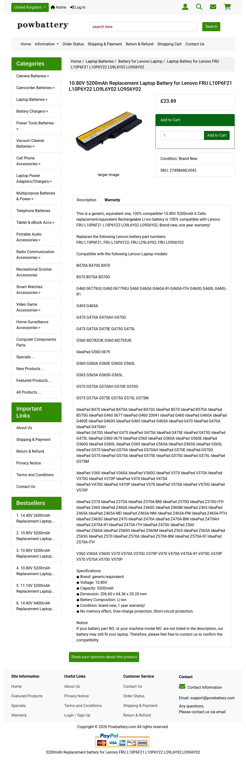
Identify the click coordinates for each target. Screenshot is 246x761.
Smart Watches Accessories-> (29, 290)
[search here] (143, 26)
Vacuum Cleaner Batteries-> (30, 143)
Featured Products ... (34, 380)
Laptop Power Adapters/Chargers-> (34, 178)
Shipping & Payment (105, 44)
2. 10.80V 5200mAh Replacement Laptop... (35, 536)
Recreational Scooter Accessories (34, 272)
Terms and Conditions (35, 475)
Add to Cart (217, 135)
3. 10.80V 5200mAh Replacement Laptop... (35, 553)
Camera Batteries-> (32, 76)
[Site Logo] (48, 25)
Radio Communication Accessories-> (35, 255)
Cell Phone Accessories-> (28, 161)
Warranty (19, 715)
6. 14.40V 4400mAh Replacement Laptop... (35, 606)
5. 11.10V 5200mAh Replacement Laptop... (35, 588)
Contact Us (194, 44)
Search (211, 26)
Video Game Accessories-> (28, 307)
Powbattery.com (122, 726)
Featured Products (27, 696)
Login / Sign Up (77, 715)
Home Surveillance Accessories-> (32, 325)
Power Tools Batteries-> (35, 126)
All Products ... (28, 392)
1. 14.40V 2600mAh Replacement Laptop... (35, 518)
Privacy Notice (28, 463)
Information (45, 44)
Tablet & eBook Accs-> (35, 222)
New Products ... (30, 368)
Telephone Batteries (33, 210)
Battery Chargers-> (32, 111)
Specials (18, 705)
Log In (78, 7)
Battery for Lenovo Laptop (140, 61)
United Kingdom (28, 7)
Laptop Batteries (100, 61)
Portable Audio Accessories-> (29, 237)
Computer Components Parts (36, 342)
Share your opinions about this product (104, 657)
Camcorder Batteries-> (35, 87)
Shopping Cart (169, 44)
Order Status (73, 44)
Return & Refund (140, 44)
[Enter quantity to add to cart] (182, 135)
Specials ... (25, 357)
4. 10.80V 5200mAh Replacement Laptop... (35, 571)
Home (58, 7)
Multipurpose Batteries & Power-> (35, 196)
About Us (24, 428)
